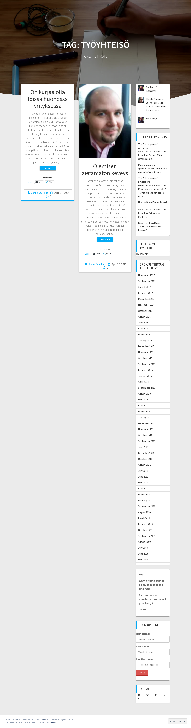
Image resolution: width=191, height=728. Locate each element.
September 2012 (146, 441)
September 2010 (146, 506)
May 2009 (143, 559)
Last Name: (142, 646)
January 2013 (145, 417)
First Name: (143, 633)
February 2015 (145, 370)
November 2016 (146, 304)
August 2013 (144, 393)
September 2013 (146, 387)
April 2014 (143, 381)
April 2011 (143, 488)
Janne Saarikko (39, 193)
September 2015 (146, 364)
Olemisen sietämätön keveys (105, 169)
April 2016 (143, 328)
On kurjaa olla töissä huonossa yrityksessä (48, 98)
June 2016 (143, 322)
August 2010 (144, 512)
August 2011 (144, 464)
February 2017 (145, 292)
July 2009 (143, 547)
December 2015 (146, 346)
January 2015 (145, 375)
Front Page (151, 118)
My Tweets (142, 254)
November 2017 (146, 275)
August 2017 (144, 286)
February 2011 (145, 500)
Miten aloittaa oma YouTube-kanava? (150, 226)
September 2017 (146, 281)
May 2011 (143, 482)
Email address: (145, 659)
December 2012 (146, 423)
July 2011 (143, 470)
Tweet (29, 182)
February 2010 (145, 523)
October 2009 (145, 530)
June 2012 (143, 446)
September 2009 (146, 535)
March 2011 (144, 494)
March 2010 (144, 518)
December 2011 (146, 452)
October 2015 (145, 358)
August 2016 (144, 316)
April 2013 (143, 405)
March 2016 (144, 334)
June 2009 (143, 553)
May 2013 (143, 399)
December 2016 (146, 298)
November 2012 (146, 429)
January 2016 (145, 340)
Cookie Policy (53, 722)
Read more (48, 168)
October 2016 (145, 310)
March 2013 (144, 411)
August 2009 (144, 541)
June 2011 (143, 476)
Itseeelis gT (144, 222)
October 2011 (145, 458)
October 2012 (145, 435)
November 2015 (146, 352)
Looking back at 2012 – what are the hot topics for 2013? (152, 192)
